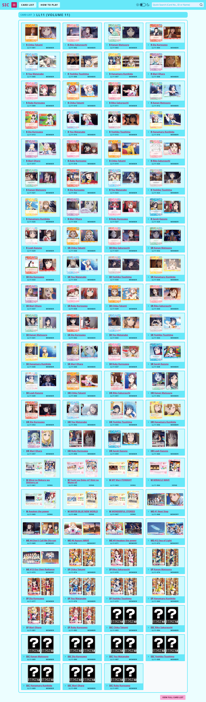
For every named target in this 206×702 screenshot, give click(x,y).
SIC (5, 5)
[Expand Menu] (14, 5)
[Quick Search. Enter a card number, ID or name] (178, 4)
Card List (27, 4)
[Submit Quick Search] (201, 4)
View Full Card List (172, 697)
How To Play (49, 4)
